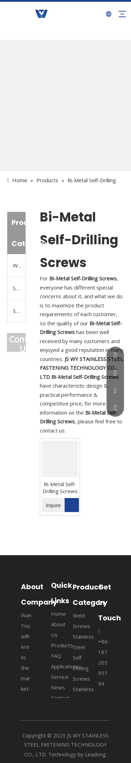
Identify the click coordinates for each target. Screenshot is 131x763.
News (58, 687)
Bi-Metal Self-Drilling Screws (60, 488)
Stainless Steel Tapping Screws (19, 310)
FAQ (56, 655)
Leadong (95, 754)
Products (62, 645)
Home (58, 613)
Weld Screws (19, 265)
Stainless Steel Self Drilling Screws (19, 288)
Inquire (51, 505)
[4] (65, 105)
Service (59, 676)
